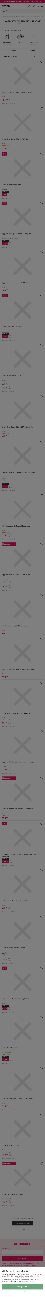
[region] (22, 1282)
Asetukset (22, 1292)
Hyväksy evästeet (22, 1287)
